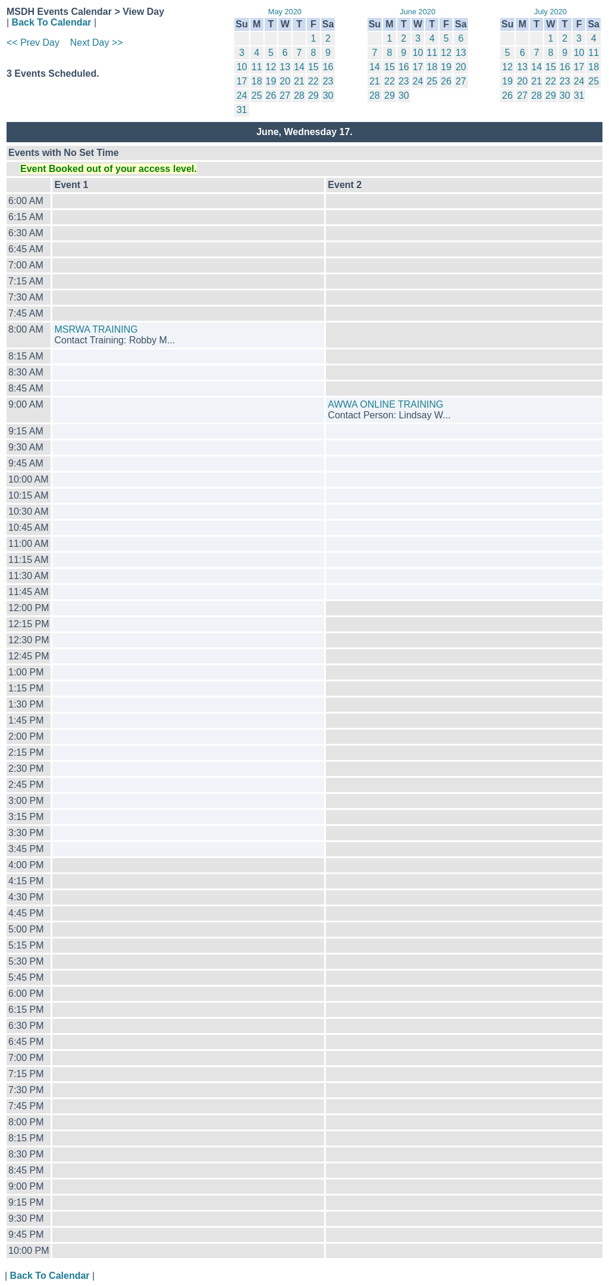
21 (299, 81)
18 (257, 81)
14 (299, 67)
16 (328, 67)
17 (242, 81)
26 (271, 95)
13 (285, 67)
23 (328, 81)
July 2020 (550, 11)
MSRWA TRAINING (95, 329)
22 (313, 81)
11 (257, 67)
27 (285, 95)
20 (285, 81)
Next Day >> (96, 42)
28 (299, 95)
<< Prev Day (33, 42)
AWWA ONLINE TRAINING (385, 404)
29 (313, 95)
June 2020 (417, 11)
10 (242, 67)
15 (313, 67)
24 (242, 95)
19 (271, 81)
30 (328, 95)
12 (271, 67)
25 (257, 95)
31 (242, 110)
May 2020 (285, 11)
